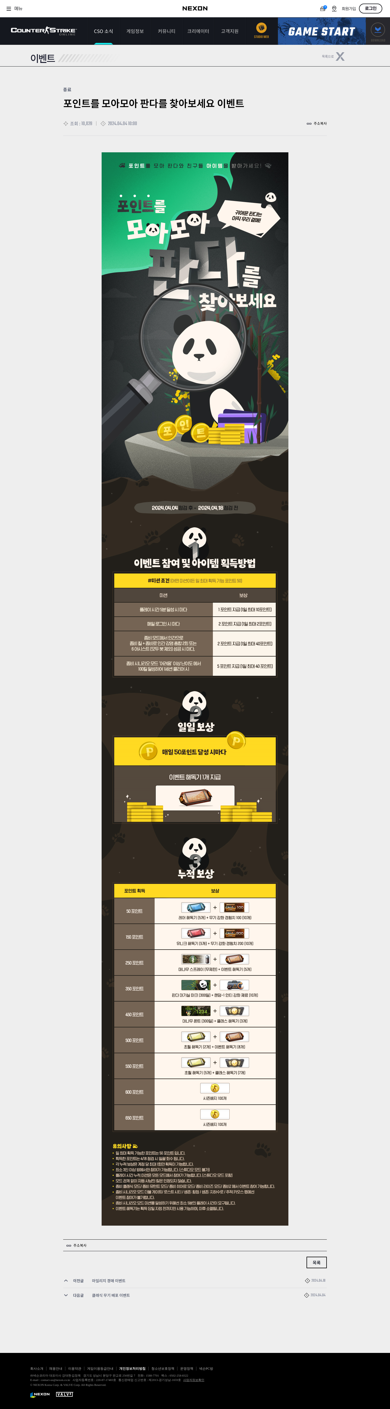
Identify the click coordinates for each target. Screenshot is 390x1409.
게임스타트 (322, 31)
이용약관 (74, 1369)
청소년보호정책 (162, 1369)
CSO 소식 (103, 30)
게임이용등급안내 (100, 1369)
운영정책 (186, 1369)
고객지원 (230, 30)
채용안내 (55, 1369)
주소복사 (320, 123)
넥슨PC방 (206, 1369)
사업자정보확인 (193, 1380)
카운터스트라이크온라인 (44, 31)
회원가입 (349, 9)
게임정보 (135, 30)
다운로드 (378, 31)
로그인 (371, 8)
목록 (317, 1262)
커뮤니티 (167, 30)
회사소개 (36, 1369)
